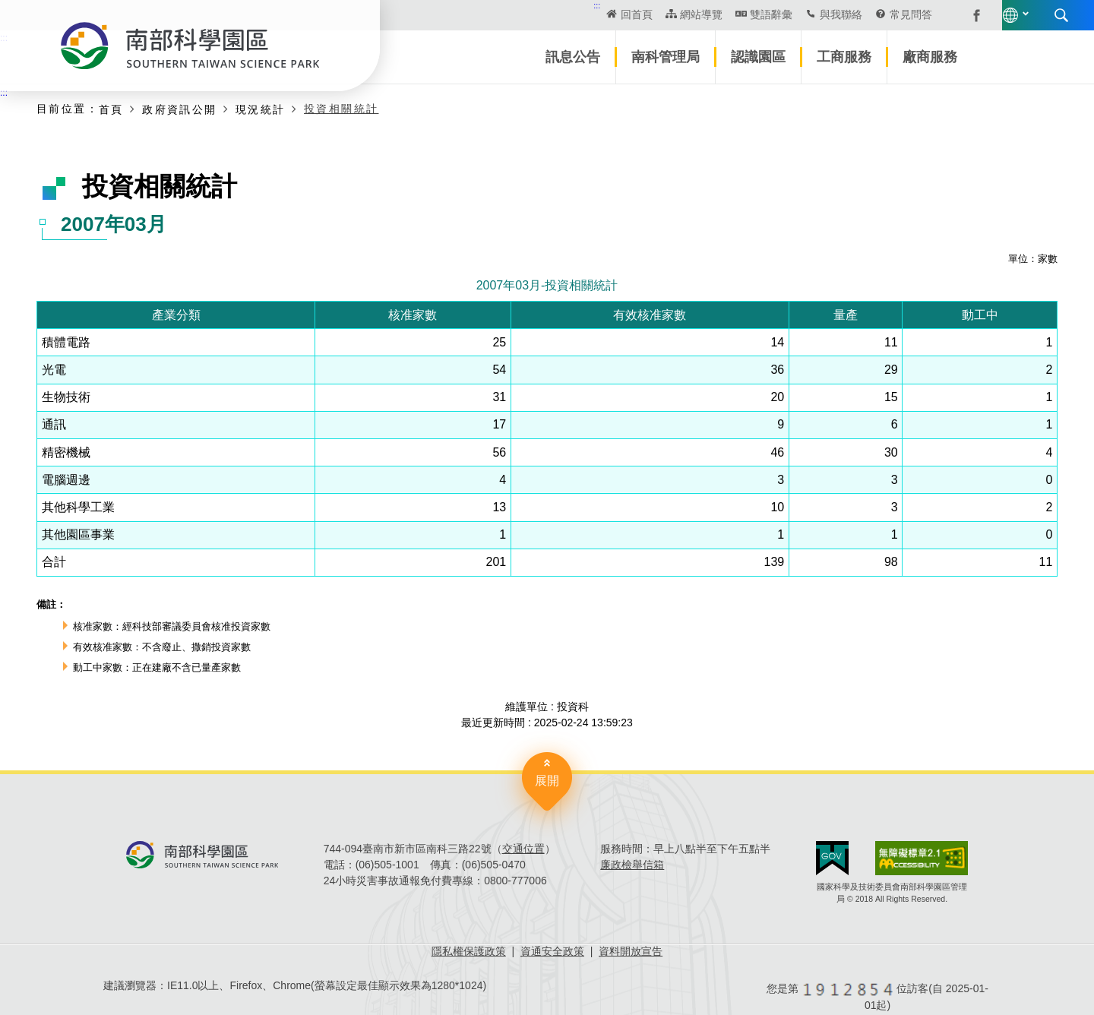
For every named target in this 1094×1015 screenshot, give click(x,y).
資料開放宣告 (630, 951)
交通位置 (523, 849)
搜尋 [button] (953, 15)
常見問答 (794, 14)
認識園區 (758, 57)
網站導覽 (585, 14)
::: (481, 5)
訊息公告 (572, 57)
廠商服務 (930, 57)
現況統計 (261, 109)
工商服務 (844, 57)
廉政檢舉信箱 (632, 864)
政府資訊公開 (179, 109)
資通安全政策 (552, 951)
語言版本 (902, 15)
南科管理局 (665, 57)
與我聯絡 (725, 14)
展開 (547, 780)
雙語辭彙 (655, 14)
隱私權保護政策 (469, 951)
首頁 (111, 109)
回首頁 (521, 14)
